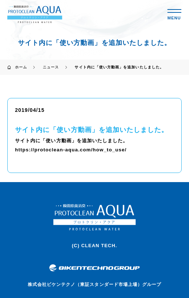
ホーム (21, 67)
